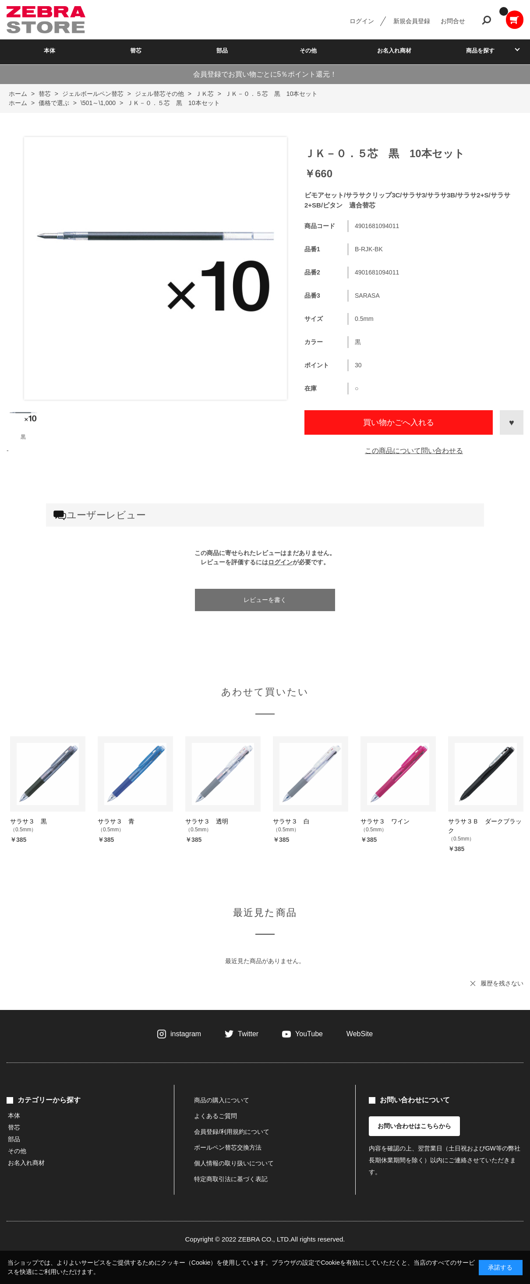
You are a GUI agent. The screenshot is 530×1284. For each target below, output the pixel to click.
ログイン (362, 21)
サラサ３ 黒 (28, 821)
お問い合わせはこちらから (414, 1125)
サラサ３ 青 (116, 821)
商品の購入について (221, 1100)
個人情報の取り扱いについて (234, 1163)
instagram (185, 1034)
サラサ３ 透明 (206, 821)
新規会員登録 (411, 21)
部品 (222, 50)
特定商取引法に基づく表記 (231, 1178)
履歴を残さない (502, 983)
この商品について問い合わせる (414, 450)
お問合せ (453, 21)
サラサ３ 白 (291, 821)
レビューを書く (265, 599)
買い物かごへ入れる (398, 422)
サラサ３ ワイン (385, 821)
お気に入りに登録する (511, 422)
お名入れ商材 (394, 50)
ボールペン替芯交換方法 (227, 1147)
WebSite (359, 1034)
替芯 (135, 50)
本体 (49, 50)
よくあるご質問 (215, 1115)
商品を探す (480, 50)
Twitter (248, 1034)
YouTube (309, 1034)
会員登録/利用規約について (231, 1131)
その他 (308, 50)
